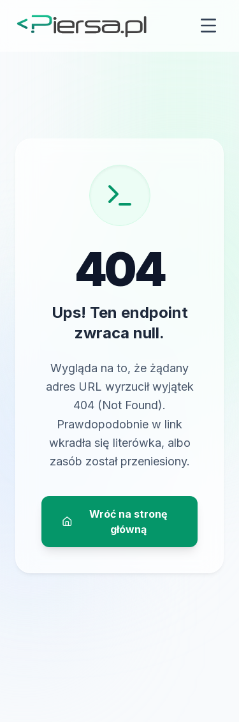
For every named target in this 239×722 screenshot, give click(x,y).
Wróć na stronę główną (115, 522)
